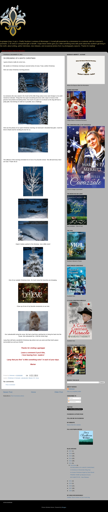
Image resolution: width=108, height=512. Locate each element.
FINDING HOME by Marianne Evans (80, 475)
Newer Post (7, 392)
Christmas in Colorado (14, 378)
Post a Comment (10, 384)
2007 (70, 488)
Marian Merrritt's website (74, 425)
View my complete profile (74, 391)
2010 (70, 483)
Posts (70, 398)
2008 (70, 486)
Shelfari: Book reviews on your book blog (78, 497)
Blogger (64, 507)
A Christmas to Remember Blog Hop (80, 470)
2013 (70, 460)
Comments (72, 401)
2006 (70, 490)
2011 (70, 481)
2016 (70, 453)
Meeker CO (32, 378)
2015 (70, 456)
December (73, 465)
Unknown (72, 389)
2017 (70, 451)
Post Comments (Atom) (17, 396)
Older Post (59, 392)
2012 (70, 463)
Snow (37, 378)
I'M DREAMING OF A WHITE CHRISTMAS (82, 467)
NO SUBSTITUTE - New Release (79, 477)
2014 (70, 458)
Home (33, 392)
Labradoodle (24, 378)
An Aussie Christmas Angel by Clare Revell (82, 472)
